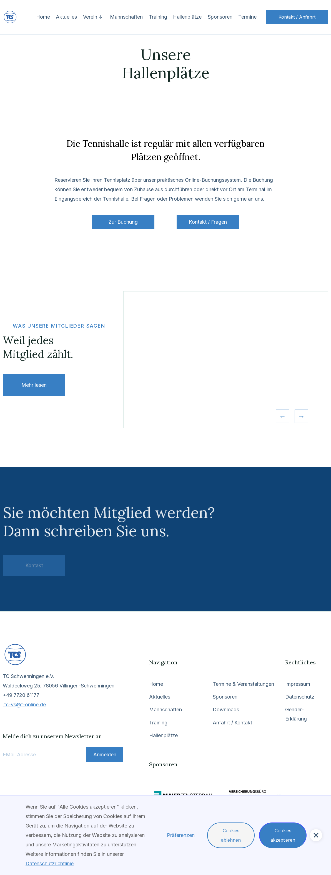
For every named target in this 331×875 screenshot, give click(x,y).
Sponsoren (220, 17)
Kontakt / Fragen (208, 222)
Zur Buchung (123, 222)
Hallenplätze (187, 17)
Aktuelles (66, 17)
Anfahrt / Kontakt (232, 723)
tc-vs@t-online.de (25, 706)
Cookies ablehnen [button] (231, 835)
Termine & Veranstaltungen (242, 685)
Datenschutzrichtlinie (50, 863)
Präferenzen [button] (181, 835)
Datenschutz (298, 698)
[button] (93, 17)
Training (158, 17)
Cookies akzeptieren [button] (282, 835)
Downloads (225, 711)
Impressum (296, 685)
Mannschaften (126, 17)
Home (43, 17)
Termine (247, 17)
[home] (23, 17)
